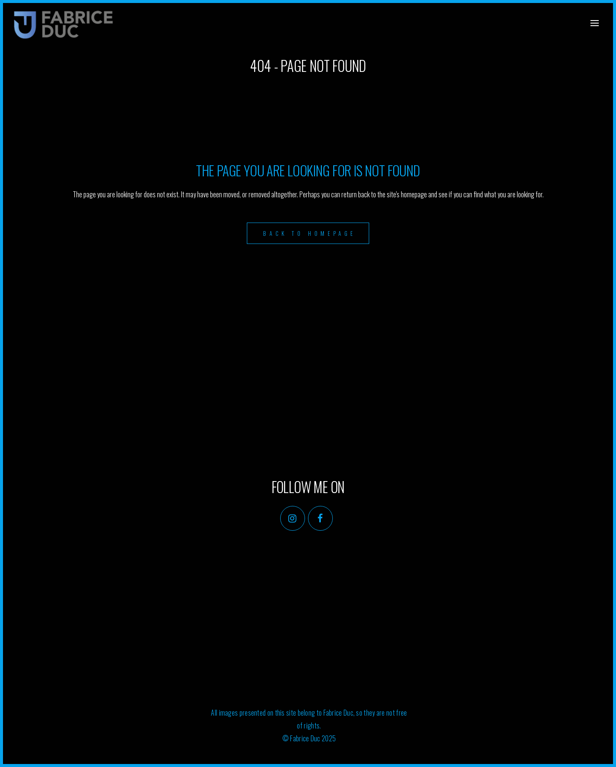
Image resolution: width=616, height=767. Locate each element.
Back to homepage (309, 233)
